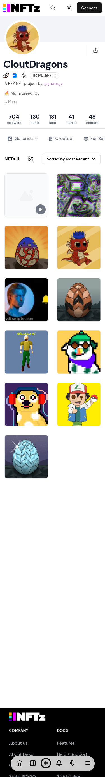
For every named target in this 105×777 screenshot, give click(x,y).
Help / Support (72, 754)
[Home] (19, 763)
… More (11, 101)
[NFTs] (32, 763)
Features (66, 743)
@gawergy (52, 83)
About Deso (21, 754)
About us (18, 743)
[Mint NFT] (46, 763)
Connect (89, 7)
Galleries (23, 138)
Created (61, 138)
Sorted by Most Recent (71, 158)
